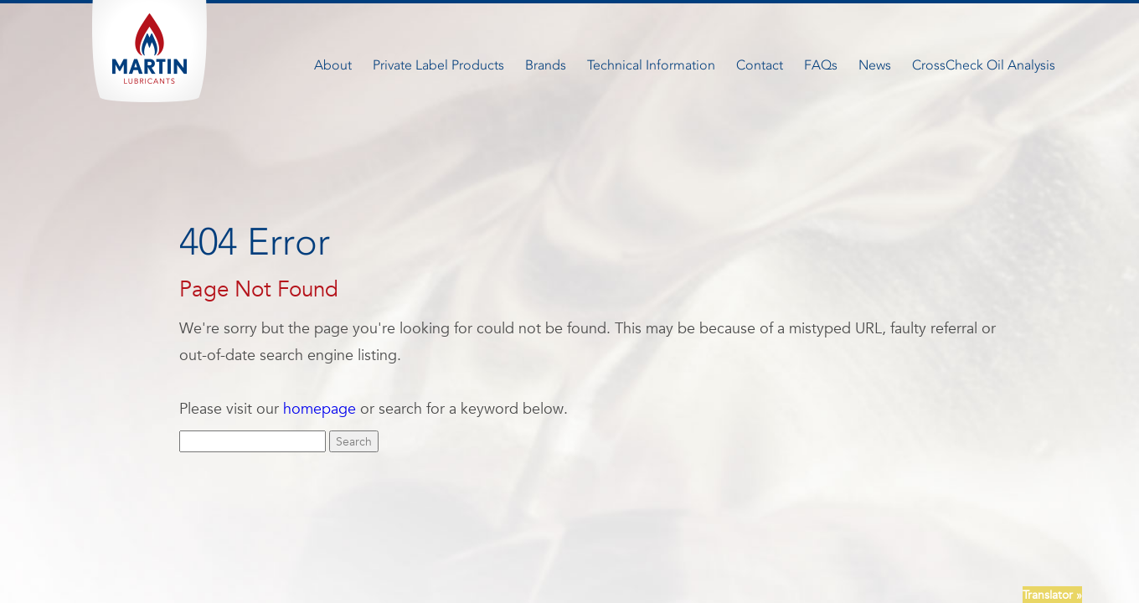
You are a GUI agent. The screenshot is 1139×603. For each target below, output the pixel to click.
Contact (759, 65)
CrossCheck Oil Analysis (983, 65)
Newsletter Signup (636, 536)
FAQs (821, 65)
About (333, 65)
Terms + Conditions (749, 536)
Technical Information (651, 65)
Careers (507, 536)
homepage (319, 408)
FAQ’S (557, 536)
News (874, 65)
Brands (545, 65)
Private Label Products (438, 65)
